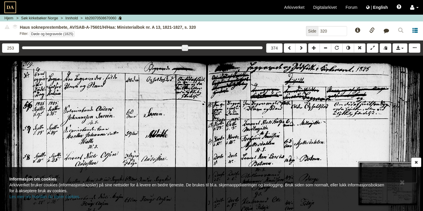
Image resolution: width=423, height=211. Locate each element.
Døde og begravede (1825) (52, 34)
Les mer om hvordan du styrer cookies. (44, 196)
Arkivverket (294, 7)
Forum (351, 7)
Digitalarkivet (325, 7)
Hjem (8, 18)
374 (274, 48)
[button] (414, 7)
